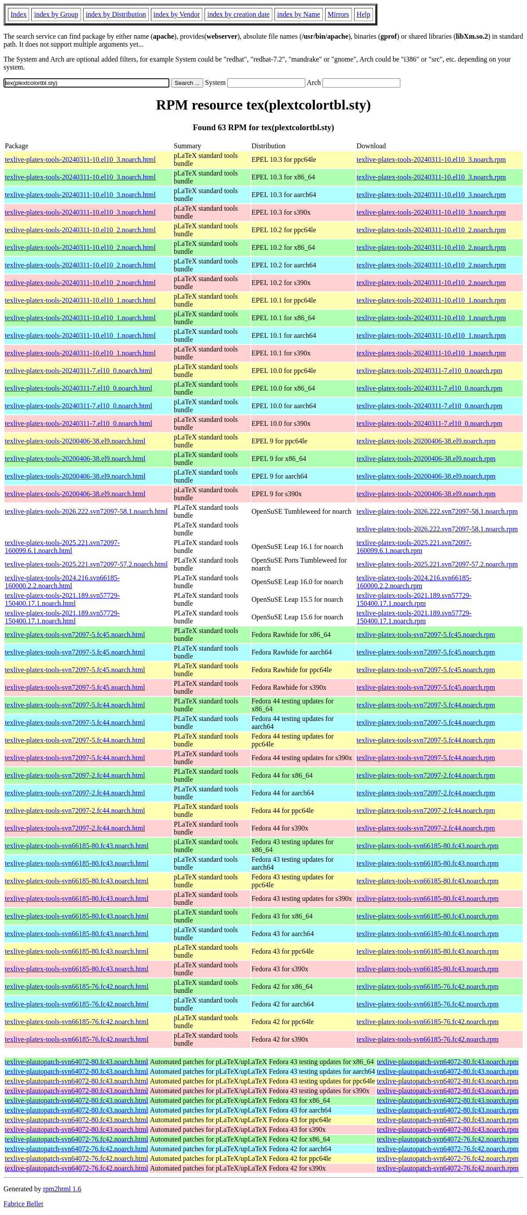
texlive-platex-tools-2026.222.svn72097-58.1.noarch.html (86, 511)
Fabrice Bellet (23, 1204)
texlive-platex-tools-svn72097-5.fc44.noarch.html (75, 705)
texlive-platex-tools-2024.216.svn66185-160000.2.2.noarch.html (62, 581)
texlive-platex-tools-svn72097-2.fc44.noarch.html (75, 775)
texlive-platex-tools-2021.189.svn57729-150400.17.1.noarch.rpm (414, 599)
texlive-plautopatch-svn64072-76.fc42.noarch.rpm (448, 1139)
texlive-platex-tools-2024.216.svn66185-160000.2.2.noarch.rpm (414, 581)
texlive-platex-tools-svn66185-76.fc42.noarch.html (77, 986)
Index (18, 14)
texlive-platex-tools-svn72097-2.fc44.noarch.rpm (426, 775)
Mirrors (338, 14)
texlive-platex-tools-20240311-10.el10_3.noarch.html (80, 159)
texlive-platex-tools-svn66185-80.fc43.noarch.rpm (428, 845)
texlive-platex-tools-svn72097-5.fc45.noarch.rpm (426, 634)
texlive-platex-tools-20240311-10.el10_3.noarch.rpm (431, 159)
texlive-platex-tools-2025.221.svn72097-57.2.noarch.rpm (437, 564)
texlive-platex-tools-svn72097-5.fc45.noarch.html (75, 634)
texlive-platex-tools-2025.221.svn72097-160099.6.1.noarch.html (62, 546)
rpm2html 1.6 (62, 1189)
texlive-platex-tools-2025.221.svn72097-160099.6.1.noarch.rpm (414, 546)
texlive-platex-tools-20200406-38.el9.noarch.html (75, 441)
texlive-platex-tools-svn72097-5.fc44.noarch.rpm (426, 705)
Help (363, 14)
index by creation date (238, 14)
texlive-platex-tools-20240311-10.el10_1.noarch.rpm (431, 300)
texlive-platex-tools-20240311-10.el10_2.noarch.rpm (431, 230)
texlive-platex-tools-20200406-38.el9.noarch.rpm (426, 441)
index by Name (298, 14)
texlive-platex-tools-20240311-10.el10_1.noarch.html (80, 300)
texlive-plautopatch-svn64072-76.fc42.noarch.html (76, 1139)
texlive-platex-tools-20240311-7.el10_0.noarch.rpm (429, 370)
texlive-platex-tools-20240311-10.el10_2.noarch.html (80, 230)
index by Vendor (177, 14)
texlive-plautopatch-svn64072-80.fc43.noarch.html (76, 1061)
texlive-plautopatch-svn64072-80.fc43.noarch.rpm (448, 1061)
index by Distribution (116, 14)
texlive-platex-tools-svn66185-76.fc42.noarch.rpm (428, 986)
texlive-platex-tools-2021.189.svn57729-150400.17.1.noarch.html (62, 599)
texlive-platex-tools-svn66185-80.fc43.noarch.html (77, 845)
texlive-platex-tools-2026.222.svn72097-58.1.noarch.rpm (437, 511)
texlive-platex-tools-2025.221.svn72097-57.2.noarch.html (86, 564)
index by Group (56, 14)
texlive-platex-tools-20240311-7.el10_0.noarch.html (78, 370)
